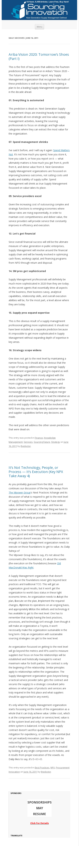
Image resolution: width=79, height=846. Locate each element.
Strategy (55, 441)
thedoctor (26, 446)
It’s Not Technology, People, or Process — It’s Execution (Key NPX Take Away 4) (36, 471)
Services (28, 441)
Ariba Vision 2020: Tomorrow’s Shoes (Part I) (39, 56)
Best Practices (42, 767)
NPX (52, 767)
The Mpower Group (20, 492)
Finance (39, 437)
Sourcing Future (42, 441)
